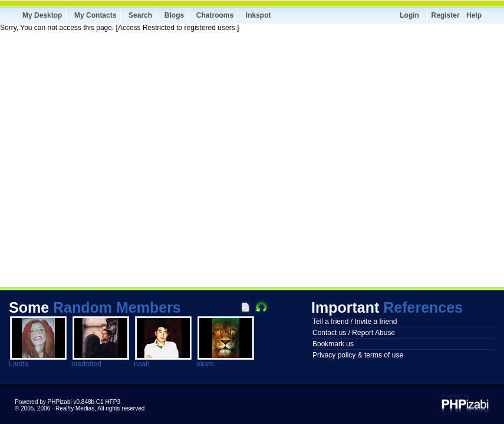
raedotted (86, 364)
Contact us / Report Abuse (353, 333)
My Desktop (42, 15)
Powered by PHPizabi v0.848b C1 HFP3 (67, 402)
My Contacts (95, 15)
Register (445, 15)
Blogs (174, 15)
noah (142, 364)
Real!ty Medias (74, 408)
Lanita (18, 364)
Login (409, 15)
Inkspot (258, 15)
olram (205, 364)
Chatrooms (214, 15)
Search (140, 15)
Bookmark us (333, 344)
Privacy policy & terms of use (357, 355)
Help (474, 15)
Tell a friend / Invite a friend (354, 321)
